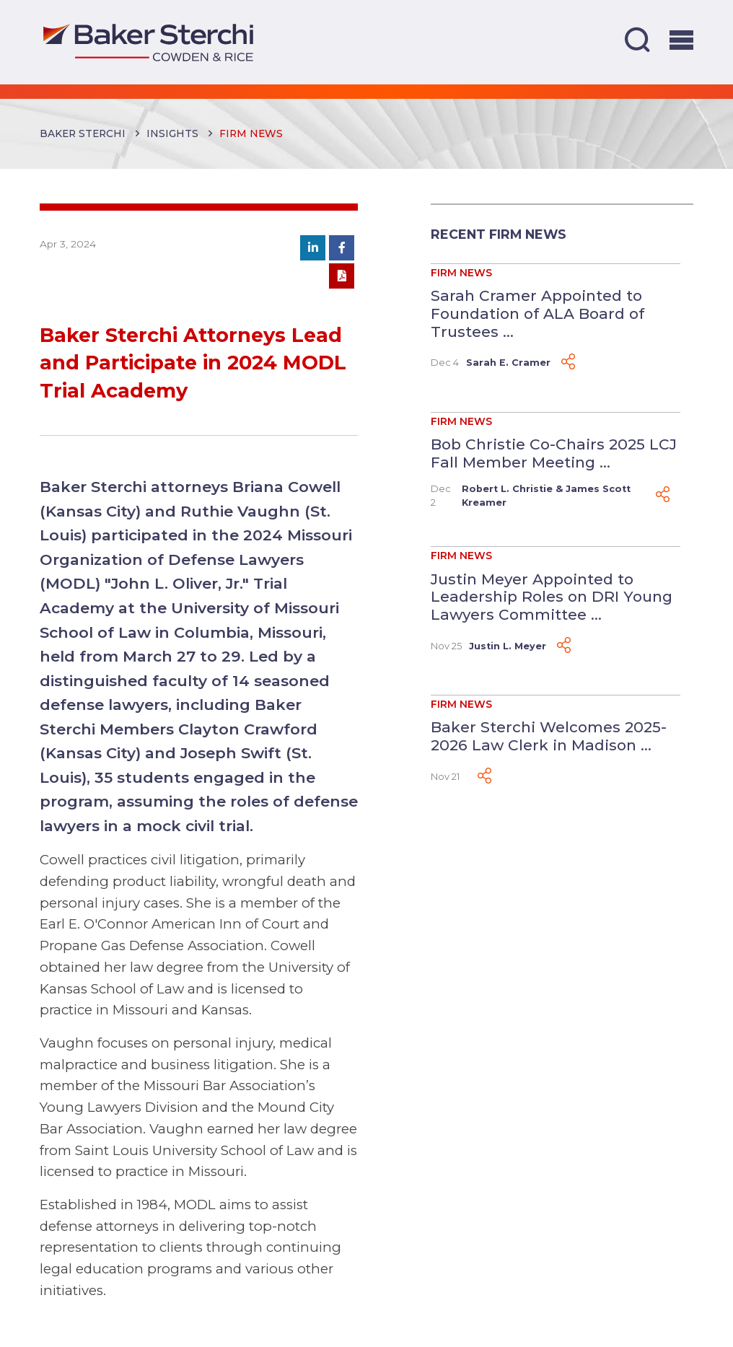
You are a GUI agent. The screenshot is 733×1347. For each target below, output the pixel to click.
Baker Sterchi (83, 133)
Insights (172, 133)
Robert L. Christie (507, 488)
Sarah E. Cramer (508, 362)
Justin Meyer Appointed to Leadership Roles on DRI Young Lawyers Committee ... (551, 596)
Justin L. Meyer (507, 646)
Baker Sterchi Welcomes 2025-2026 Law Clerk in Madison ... (549, 736)
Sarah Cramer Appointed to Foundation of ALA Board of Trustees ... (537, 313)
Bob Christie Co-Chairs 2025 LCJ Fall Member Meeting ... (554, 453)
